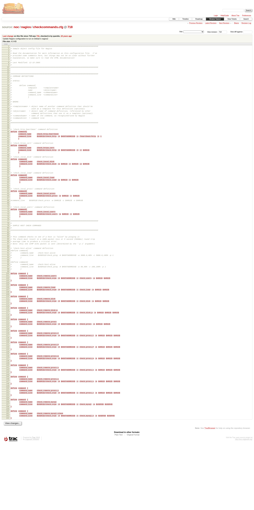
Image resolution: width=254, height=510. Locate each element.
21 (8, 101)
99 (8, 312)
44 (8, 164)
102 (7, 319)
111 (7, 344)
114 (7, 352)
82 (8, 266)
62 (8, 212)
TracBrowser (209, 494)
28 (8, 121)
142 (7, 427)
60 (8, 207)
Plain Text (119, 501)
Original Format (133, 501)
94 (8, 298)
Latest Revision (210, 23)
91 (8, 290)
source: (7, 27)
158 (7, 470)
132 (7, 400)
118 (7, 363)
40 (8, 154)
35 (8, 141)
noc (16, 27)
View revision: (212, 32)
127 (7, 387)
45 (8, 167)
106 (7, 330)
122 (7, 373)
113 (7, 349)
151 (7, 451)
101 (7, 317)
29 (8, 124)
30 (8, 127)
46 (8, 170)
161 (7, 478)
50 (8, 181)
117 (7, 360)
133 (7, 403)
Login (216, 15)
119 (7, 365)
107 (7, 333)
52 (8, 186)
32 (8, 132)
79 (8, 258)
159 (7, 473)
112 (7, 346)
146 (7, 438)
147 (7, 441)
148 (7, 443)
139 (7, 419)
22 (8, 104)
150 (7, 448)
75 (8, 247)
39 (8, 151)
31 (8, 130)
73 (8, 242)
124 (7, 379)
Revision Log (246, 23)
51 (8, 183)
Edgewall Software (32, 506)
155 (7, 462)
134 (7, 406)
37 (8, 145)
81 (8, 263)
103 (7, 322)
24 (8, 110)
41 (8, 156)
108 (7, 336)
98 (8, 309)
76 (8, 250)
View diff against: (241, 32)
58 (8, 202)
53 (8, 189)
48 (8, 176)
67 (8, 226)
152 (7, 454)
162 (7, 481)
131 (7, 397)
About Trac (235, 15)
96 (8, 303)
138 (7, 416)
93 (8, 295)
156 (7, 465)
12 (8, 77)
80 (8, 261)
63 (8, 215)
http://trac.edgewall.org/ (243, 506)
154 (7, 460)
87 (8, 279)
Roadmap (199, 19)
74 (8, 244)
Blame (236, 23)
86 (8, 276)
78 (8, 255)
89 (8, 284)
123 (7, 376)
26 (8, 115)
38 (8, 148)
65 (8, 220)
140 (7, 421)
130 (7, 395)
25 (8, 113)
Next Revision (224, 23)
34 (8, 138)
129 (7, 392)
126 (7, 384)
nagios (26, 27)
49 (8, 178)
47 (8, 173)
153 (7, 457)
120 (7, 368)
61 (8, 210)
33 (8, 135)
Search (246, 19)
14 (8, 82)
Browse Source (215, 19)
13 (8, 79)
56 (8, 196)
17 (8, 90)
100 (7, 314)
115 (7, 354)
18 (8, 93)
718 (70, 27)
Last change (8, 36)
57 (8, 199)
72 (8, 239)
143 (7, 430)
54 (8, 192)
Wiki (174, 19)
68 (8, 229)
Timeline (185, 19)
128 (7, 390)
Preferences (246, 15)
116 (7, 357)
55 (8, 194)
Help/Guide (224, 15)
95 (8, 300)
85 (8, 273)
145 (7, 435)
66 (8, 223)
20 (8, 99)
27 (8, 118)
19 (8, 96)
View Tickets (232, 19)
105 (7, 327)
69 (8, 232)
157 (7, 467)
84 (8, 271)
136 (7, 411)
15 (8, 84)
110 (7, 341)
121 (7, 370)
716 (37, 36)
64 (8, 217)
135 (7, 408)
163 (7, 484)
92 (8, 293)
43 (8, 161)
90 (8, 287)
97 (8, 306)
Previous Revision (195, 23)
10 (8, 72)
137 (7, 414)
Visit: (181, 32)
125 (7, 381)
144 (7, 433)
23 (8, 107)
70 (8, 234)
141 (7, 424)
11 (8, 74)
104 (7, 325)
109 (7, 339)
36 (8, 143)
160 (7, 475)
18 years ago (66, 36)
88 (8, 282)
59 (8, 205)
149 (7, 446)
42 (8, 159)
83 (8, 268)
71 (8, 236)
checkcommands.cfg (48, 27)
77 (8, 252)
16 (8, 87)
